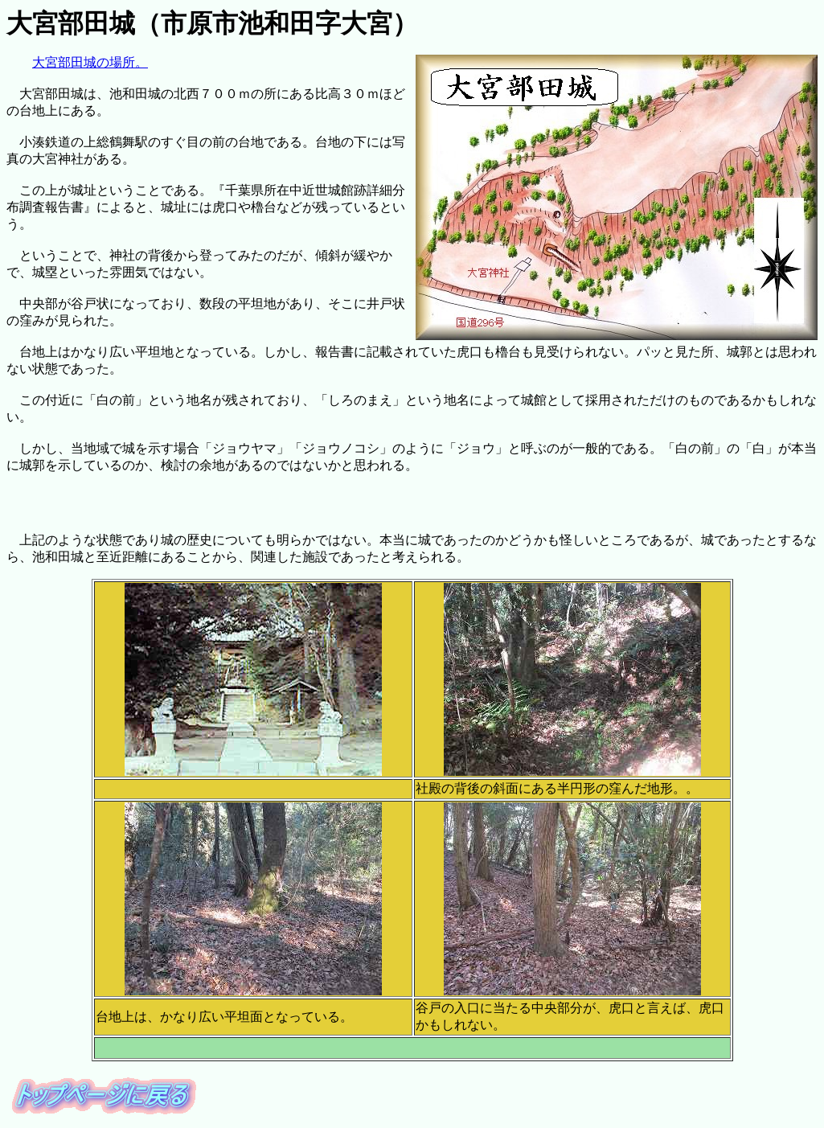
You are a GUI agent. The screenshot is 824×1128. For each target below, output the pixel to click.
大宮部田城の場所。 (90, 62)
